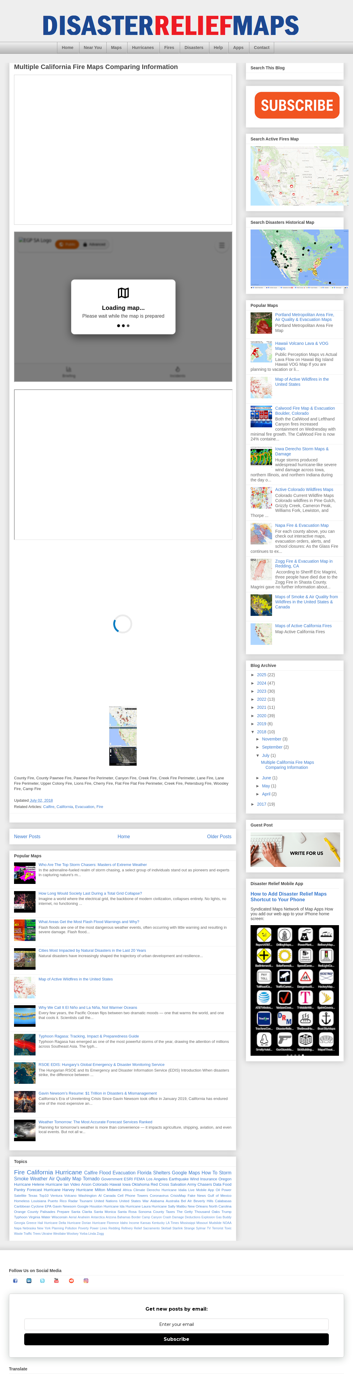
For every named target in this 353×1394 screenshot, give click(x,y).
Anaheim (84, 1217)
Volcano (70, 1195)
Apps (238, 47)
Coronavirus (159, 1195)
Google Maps (186, 1172)
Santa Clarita (81, 1212)
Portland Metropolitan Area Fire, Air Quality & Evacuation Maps (304, 317)
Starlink (177, 1228)
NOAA (227, 1223)
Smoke (21, 1178)
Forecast (34, 1190)
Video (75, 1184)
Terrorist (217, 1228)
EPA (48, 1206)
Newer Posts (27, 836)
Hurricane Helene (29, 1184)
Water (45, 1217)
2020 (262, 715)
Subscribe (176, 1339)
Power (226, 1190)
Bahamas (124, 1217)
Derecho (153, 1190)
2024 (262, 683)
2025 (262, 674)
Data (217, 1184)
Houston (96, 1206)
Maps (116, 47)
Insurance (208, 1179)
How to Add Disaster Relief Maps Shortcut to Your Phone (289, 896)
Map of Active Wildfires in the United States (76, 979)
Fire (99, 806)
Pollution (71, 1228)
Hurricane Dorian (79, 1223)
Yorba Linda (87, 1233)
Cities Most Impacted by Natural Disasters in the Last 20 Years (92, 950)
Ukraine (47, 1233)
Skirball (166, 1228)
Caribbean (22, 1206)
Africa (127, 1190)
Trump (226, 1212)
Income (134, 1223)
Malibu (182, 1206)
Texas (32, 1195)
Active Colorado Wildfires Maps (304, 489)
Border (136, 1217)
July (266, 755)
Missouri (202, 1223)
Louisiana (38, 1201)
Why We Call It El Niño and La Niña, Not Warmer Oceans (88, 1007)
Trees (37, 1233)
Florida (144, 1172)
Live (191, 1190)
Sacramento (151, 1228)
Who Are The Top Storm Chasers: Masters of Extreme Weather (93, 864)
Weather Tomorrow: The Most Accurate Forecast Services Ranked (95, 1122)
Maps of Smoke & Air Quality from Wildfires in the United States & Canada (306, 601)
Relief (138, 1228)
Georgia (19, 1223)
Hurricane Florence (105, 1223)
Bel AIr (186, 1201)
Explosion (208, 1217)
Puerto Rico (57, 1201)
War (145, 1201)
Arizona (111, 1217)
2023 (262, 691)
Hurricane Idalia (174, 1190)
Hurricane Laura (138, 1206)
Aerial (73, 1217)
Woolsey (73, 1233)
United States (130, 1201)
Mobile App (205, 1190)
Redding (114, 1228)
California (64, 806)
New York (43, 1228)
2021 (262, 707)
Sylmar (200, 1228)
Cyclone (37, 1206)
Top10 (44, 1195)
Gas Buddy (223, 1217)
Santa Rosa (127, 1212)
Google (83, 1206)
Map (76, 1178)
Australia (172, 1201)
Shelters (161, 1172)
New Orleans (198, 1206)
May (266, 786)
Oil (218, 1190)
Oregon (225, 1179)
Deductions (192, 1217)
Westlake (59, 1233)
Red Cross (160, 1184)
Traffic (28, 1233)
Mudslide (215, 1223)
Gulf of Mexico (219, 1195)
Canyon (156, 1217)
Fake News (197, 1195)
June (267, 777)
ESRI (128, 1179)
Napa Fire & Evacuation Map (302, 525)
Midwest (114, 1190)
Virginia (34, 1217)
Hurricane (68, 1172)
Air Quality (60, 1178)
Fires (169, 47)
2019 (262, 723)
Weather (39, 1178)
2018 (262, 731)
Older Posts (219, 836)
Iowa (126, 1184)
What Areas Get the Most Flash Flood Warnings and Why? (89, 921)
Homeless (22, 1201)
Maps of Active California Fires (303, 625)
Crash (167, 1217)
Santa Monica (105, 1212)
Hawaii (115, 1184)
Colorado (100, 1184)
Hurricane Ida (114, 1206)
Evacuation (84, 806)
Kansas (145, 1223)
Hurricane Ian (57, 1184)
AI (100, 1195)
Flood (105, 1172)
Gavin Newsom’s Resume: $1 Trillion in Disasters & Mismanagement (98, 1093)
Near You (93, 47)
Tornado (91, 1178)
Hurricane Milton (90, 1190)
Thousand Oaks (207, 1212)
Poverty (83, 1228)
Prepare (63, 1212)
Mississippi (187, 1223)
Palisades (48, 1212)
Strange (189, 1228)
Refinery (127, 1228)
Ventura (56, 1195)
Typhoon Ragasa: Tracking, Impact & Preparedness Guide (89, 1036)
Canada (109, 1195)
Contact (261, 47)
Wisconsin (59, 1217)
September (272, 747)
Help (218, 47)
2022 (262, 699)
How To (209, 1172)
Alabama (157, 1201)
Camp (146, 1217)
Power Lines (98, 1228)
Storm (225, 1172)
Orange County (26, 1212)
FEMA (139, 1179)
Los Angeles (157, 1179)
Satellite (20, 1195)
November (272, 739)
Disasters (194, 47)
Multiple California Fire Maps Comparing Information (96, 67)
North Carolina (220, 1206)
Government (112, 1179)
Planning (58, 1228)
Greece (31, 1223)
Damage (178, 1217)
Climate (139, 1190)
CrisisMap (178, 1195)
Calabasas (223, 1201)
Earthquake (179, 1179)
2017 (262, 804)
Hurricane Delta (55, 1223)
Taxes (170, 1212)
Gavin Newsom (64, 1206)
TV (209, 1228)
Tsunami (86, 1201)
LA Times (172, 1223)
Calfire (49, 806)
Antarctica (98, 1217)
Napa (18, 1228)
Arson (86, 1184)
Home (67, 47)
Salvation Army (183, 1184)
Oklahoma (140, 1184)
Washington (87, 1195)
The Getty (185, 1212)
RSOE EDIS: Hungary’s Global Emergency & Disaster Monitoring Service (102, 1064)
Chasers (204, 1184)
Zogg (100, 1233)
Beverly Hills (203, 1201)
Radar (73, 1201)
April (266, 794)
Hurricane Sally (163, 1206)
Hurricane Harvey (59, 1190)
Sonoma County (151, 1212)
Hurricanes (143, 47)
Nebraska (29, 1228)
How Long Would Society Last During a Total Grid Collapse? (90, 893)
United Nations (106, 1201)
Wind (194, 1179)
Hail (40, 1223)
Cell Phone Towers (132, 1195)
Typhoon (20, 1217)
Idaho (124, 1223)
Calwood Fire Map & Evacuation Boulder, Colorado (305, 411)
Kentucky (158, 1223)
